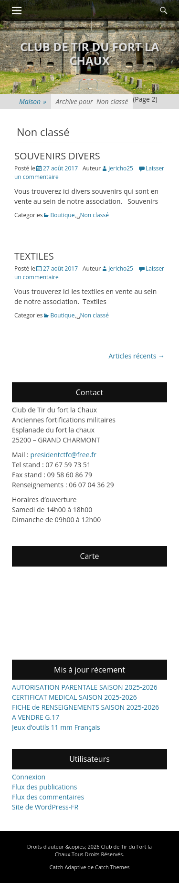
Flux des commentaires (48, 796)
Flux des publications (44, 786)
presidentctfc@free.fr (63, 454)
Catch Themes (112, 867)
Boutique (62, 215)
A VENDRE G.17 (35, 717)
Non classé (94, 215)
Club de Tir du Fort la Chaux (89, 53)
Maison (32, 101)
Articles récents (136, 355)
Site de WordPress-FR (45, 806)
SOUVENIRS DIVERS (57, 155)
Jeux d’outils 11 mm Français (56, 727)
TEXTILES (34, 256)
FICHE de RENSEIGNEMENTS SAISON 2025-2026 (85, 707)
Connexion (28, 776)
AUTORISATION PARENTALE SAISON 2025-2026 (85, 687)
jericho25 (120, 168)
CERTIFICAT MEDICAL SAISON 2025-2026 (74, 697)
